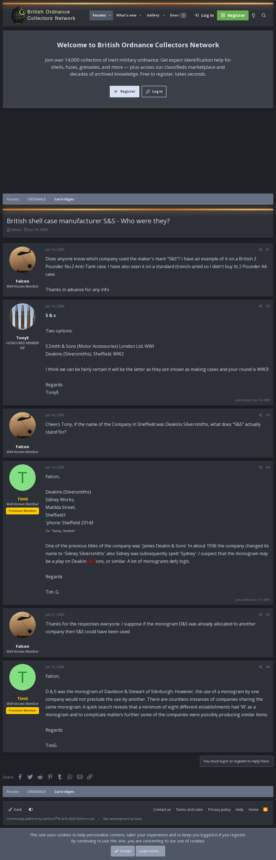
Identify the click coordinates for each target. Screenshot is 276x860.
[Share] (260, 249)
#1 (268, 249)
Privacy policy (219, 809)
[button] (110, 15)
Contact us (162, 809)
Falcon (16, 229)
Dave (138, 819)
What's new (126, 15)
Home (253, 809)
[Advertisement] (138, 152)
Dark (15, 809)
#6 (268, 667)
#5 (268, 614)
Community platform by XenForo (51, 819)
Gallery (153, 15)
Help (239, 809)
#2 (268, 306)
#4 (268, 467)
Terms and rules (189, 809)
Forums (99, 15)
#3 (268, 415)
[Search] (263, 15)
